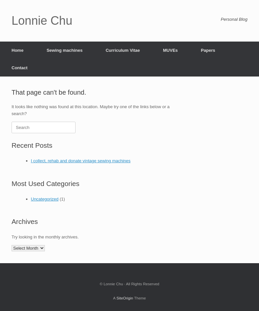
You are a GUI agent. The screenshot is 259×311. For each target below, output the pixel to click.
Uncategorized (45, 199)
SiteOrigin (124, 298)
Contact (19, 67)
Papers (208, 50)
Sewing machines (64, 50)
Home (17, 50)
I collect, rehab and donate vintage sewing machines (81, 160)
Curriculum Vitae (123, 50)
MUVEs (170, 50)
